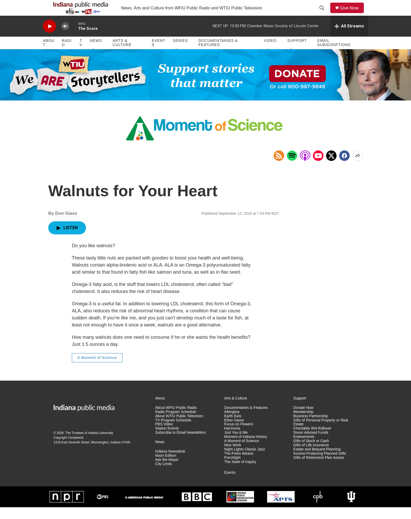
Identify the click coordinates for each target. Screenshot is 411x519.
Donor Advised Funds (310, 444)
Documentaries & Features (218, 54)
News (96, 52)
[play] (49, 38)
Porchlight (232, 469)
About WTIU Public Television (179, 428)
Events (158, 54)
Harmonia (232, 440)
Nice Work (232, 457)
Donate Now (303, 419)
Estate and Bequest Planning (317, 461)
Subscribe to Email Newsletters (180, 444)
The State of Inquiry (240, 474)
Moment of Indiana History (245, 448)
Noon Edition (165, 467)
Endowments (304, 448)
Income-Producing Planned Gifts (319, 465)
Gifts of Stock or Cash (311, 453)
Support (297, 52)
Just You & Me (236, 444)
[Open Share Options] (357, 167)
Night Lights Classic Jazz (244, 461)
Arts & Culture (122, 54)
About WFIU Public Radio (176, 419)
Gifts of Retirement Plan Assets (318, 469)
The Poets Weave (238, 465)
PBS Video (164, 436)
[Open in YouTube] (318, 167)
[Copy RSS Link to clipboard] (279, 167)
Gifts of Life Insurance (311, 457)
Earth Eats (232, 428)
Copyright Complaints (68, 449)
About (49, 54)
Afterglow (231, 424)
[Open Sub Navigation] (94, 61)
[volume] (65, 38)
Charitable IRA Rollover (312, 440)
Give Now (352, 13)
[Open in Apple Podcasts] (305, 167)
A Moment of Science (97, 369)
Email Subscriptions (334, 54)
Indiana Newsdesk (170, 463)
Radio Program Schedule (175, 424)
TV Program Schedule (173, 432)
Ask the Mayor (167, 471)
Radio (67, 54)
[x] (331, 167)
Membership (303, 424)
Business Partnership (310, 428)
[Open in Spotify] (292, 167)
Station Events (167, 440)
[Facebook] (344, 167)
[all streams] (349, 37)
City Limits (163, 476)
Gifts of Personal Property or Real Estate (320, 434)
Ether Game (234, 432)
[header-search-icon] (324, 14)
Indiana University (100, 445)
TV (81, 54)
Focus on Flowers (238, 436)
